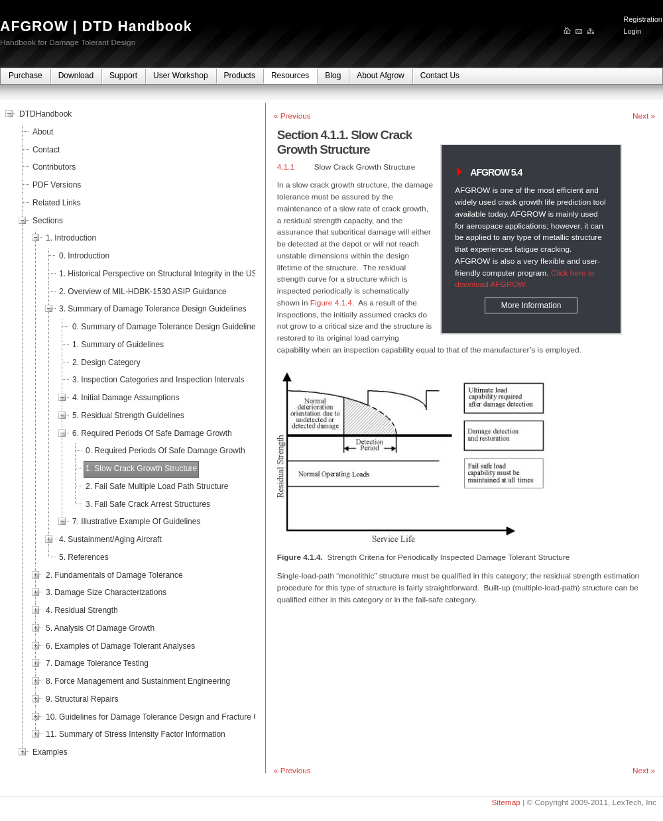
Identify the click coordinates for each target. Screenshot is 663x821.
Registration (642, 19)
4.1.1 (285, 167)
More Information (531, 305)
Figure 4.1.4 (331, 302)
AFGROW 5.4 (496, 172)
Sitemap (505, 802)
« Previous (292, 116)
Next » (644, 116)
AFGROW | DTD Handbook (96, 26)
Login (632, 31)
